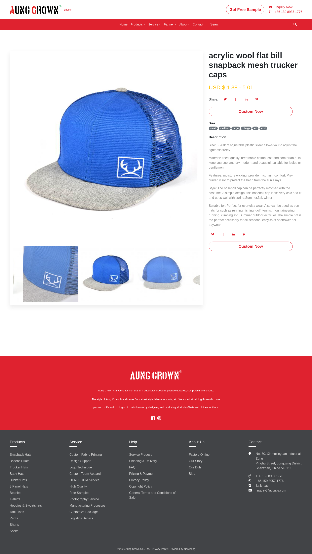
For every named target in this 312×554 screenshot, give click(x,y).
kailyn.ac (262, 485)
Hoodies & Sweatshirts (26, 505)
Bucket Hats (18, 480)
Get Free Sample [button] (245, 9)
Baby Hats (17, 473)
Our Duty (195, 467)
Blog (192, 473)
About (183, 24)
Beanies (15, 493)
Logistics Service (81, 518)
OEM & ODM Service (84, 480)
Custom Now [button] (251, 111)
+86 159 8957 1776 (269, 476)
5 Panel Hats (19, 486)
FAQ (132, 467)
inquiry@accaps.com (271, 490)
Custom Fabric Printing (85, 454)
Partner (169, 24)
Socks (14, 531)
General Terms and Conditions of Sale (152, 495)
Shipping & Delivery (143, 461)
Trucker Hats (19, 467)
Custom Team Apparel (85, 473)
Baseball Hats (19, 461)
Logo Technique (80, 467)
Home (124, 24)
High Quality (78, 486)
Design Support (80, 461)
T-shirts (15, 499)
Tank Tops (17, 512)
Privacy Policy (139, 480)
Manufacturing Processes (87, 505)
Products (137, 24)
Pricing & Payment (142, 473)
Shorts (14, 524)
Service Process (140, 454)
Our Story (195, 461)
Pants (14, 518)
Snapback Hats (20, 454)
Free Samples (79, 493)
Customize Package (83, 512)
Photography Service (84, 499)
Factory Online (199, 454)
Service (153, 24)
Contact (198, 24)
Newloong (189, 548)
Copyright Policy (140, 486)
